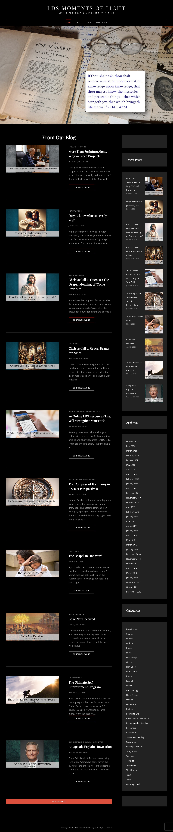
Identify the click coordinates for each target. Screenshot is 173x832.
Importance (131, 546)
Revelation (73, 147)
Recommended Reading (83, 412)
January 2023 (132, 359)
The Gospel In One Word (85, 556)
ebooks (129, 514)
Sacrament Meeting (135, 612)
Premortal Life (132, 589)
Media (71, 412)
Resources (97, 412)
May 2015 (130, 415)
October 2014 (132, 438)
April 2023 (130, 344)
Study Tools (131, 626)
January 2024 (132, 335)
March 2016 (131, 410)
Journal (129, 556)
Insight (81, 742)
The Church (131, 645)
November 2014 (133, 434)
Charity (71, 551)
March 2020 (131, 363)
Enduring (130, 518)
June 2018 (130, 396)
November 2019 (133, 373)
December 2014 (133, 429)
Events (129, 523)
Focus (129, 528)
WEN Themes (107, 826)
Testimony (92, 480)
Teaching (130, 631)
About (89, 23)
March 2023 (131, 349)
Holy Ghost (73, 742)
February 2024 (132, 330)
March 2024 (131, 326)
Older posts (60, 802)
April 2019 (130, 382)
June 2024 (130, 321)
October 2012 (132, 462)
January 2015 (132, 424)
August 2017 (131, 401)
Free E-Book (101, 23)
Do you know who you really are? (141, 190)
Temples (130, 636)
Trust (128, 650)
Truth (81, 614)
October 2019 (132, 377)
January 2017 (132, 406)
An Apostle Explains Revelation (90, 747)
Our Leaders (89, 742)
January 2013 (132, 453)
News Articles (132, 570)
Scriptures (82, 147)
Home (68, 23)
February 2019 (132, 387)
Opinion (129, 575)
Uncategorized (133, 659)
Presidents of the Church (137, 593)
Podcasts (130, 584)
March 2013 (131, 448)
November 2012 (133, 457)
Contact (79, 23)
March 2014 (131, 443)
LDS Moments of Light (86, 8)
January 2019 (132, 391)
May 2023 (130, 340)
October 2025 (132, 316)
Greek (81, 275)
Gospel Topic (73, 275)
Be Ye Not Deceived (82, 619)
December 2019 (133, 368)
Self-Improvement (75, 211)
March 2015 (131, 420)
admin (85, 162)
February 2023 (132, 354)
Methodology (132, 565)
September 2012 (133, 467)
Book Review (132, 504)
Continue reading (83, 188)
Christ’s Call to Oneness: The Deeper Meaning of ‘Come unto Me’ (89, 284)
